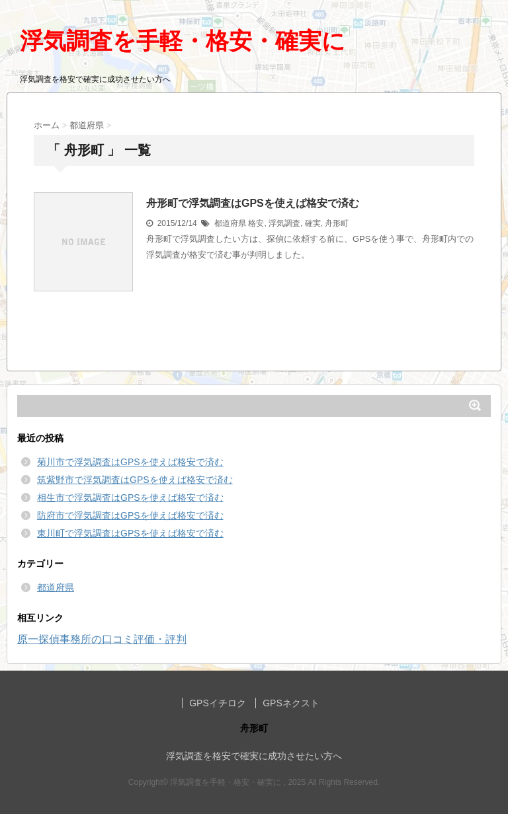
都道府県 (230, 223)
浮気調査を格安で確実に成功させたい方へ (254, 756)
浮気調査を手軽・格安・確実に (182, 41)
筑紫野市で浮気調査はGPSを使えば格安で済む (135, 479)
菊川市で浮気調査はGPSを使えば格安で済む (130, 462)
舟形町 (337, 223)
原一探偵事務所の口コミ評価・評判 (102, 639)
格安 (256, 223)
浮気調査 (284, 223)
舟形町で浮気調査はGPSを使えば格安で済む (252, 203)
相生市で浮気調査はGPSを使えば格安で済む (130, 497)
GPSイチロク (217, 703)
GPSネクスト (291, 703)
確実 (313, 223)
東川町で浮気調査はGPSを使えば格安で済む (130, 533)
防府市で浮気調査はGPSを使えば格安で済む (130, 515)
